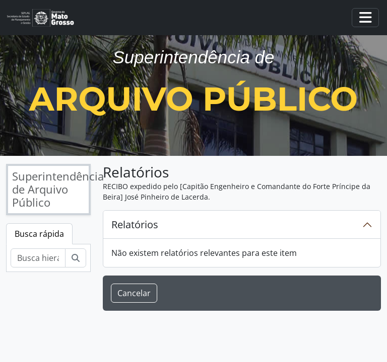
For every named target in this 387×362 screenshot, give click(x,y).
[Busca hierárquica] (38, 257)
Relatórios (134, 224)
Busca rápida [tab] (39, 233)
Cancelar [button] (134, 293)
